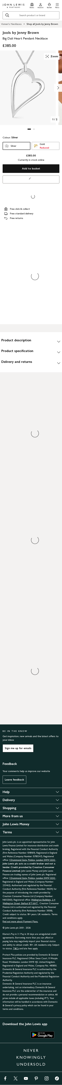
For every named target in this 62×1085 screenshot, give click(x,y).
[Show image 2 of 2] (58, 88)
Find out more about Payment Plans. (20, 921)
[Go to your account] (40, 5)
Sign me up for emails (18, 748)
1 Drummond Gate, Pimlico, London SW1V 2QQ (32, 860)
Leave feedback (14, 779)
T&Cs (16, 948)
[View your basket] (49, 5)
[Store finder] (32, 5)
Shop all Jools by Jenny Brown (42, 23)
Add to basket (31, 168)
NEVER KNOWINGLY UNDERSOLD (31, 1057)
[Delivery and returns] (31, 363)
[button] (57, 5)
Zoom (51, 56)
